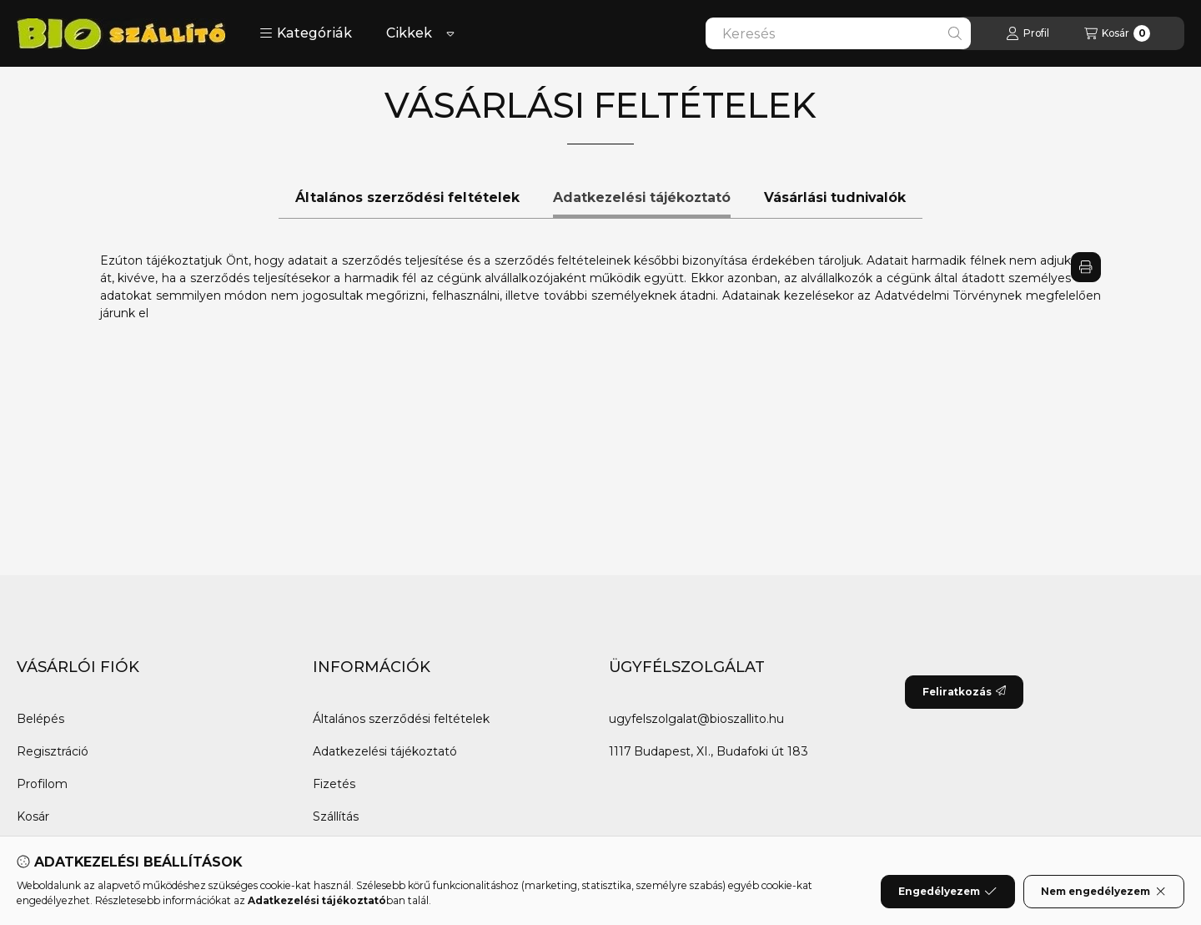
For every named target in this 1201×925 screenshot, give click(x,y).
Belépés (40, 718)
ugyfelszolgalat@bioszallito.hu (696, 718)
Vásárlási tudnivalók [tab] (835, 197)
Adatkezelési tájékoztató (385, 751)
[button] (305, 33)
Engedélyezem (947, 891)
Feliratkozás (964, 691)
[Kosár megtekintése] (1117, 33)
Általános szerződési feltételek (401, 718)
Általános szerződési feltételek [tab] (407, 197)
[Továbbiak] (450, 33)
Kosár (33, 816)
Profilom (42, 783)
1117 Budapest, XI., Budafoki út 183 (708, 751)
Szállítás (336, 816)
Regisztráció (52, 751)
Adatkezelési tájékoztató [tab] (642, 197)
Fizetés (334, 783)
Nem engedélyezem (1104, 891)
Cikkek (409, 33)
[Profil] (1027, 33)
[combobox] (838, 33)
